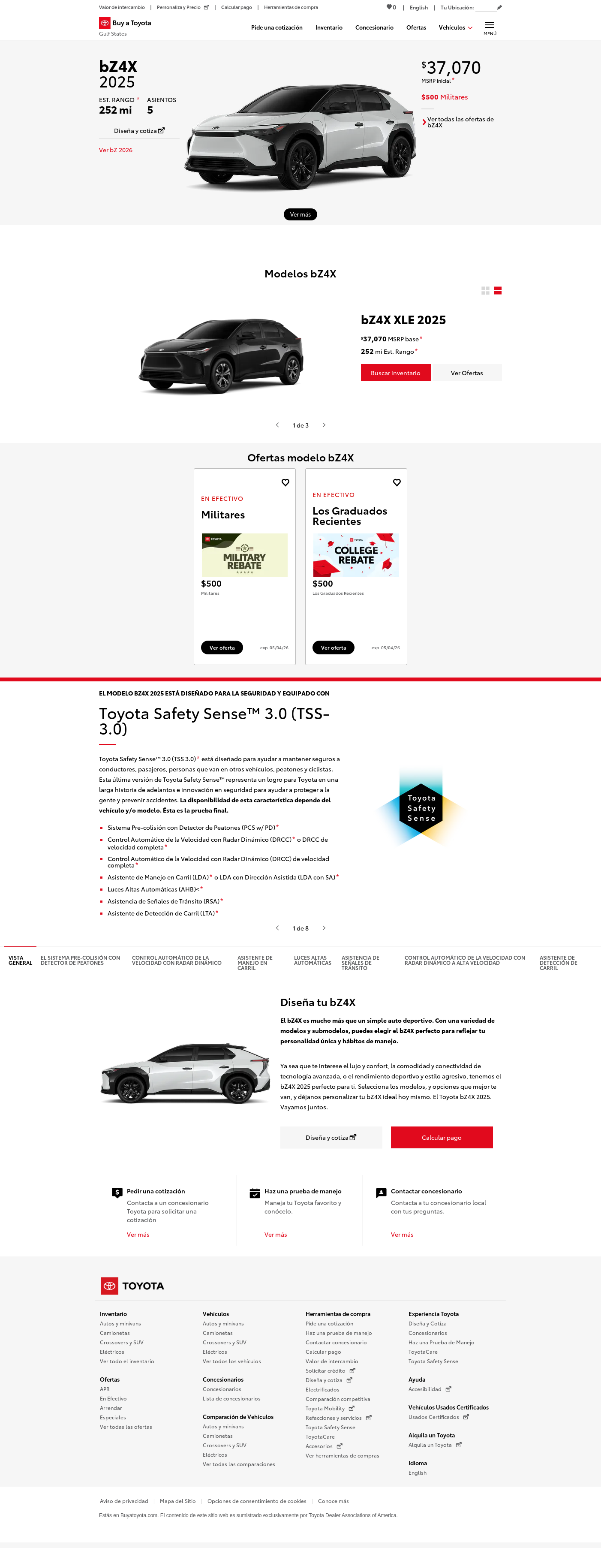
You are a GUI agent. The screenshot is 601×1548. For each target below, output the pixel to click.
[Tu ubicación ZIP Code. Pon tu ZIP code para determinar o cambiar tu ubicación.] (486, 7)
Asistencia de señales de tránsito (360, 966)
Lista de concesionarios (232, 1401)
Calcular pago (323, 1354)
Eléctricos (112, 1354)
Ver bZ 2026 (115, 149)
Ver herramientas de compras (342, 1458)
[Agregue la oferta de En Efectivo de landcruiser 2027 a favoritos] (285, 482)
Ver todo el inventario (127, 1364)
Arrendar (111, 1411)
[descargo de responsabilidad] (138, 100)
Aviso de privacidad (124, 1504)
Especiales (113, 1420)
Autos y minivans (120, 1326)
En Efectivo (113, 1401)
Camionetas (115, 1336)
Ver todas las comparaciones (239, 1467)
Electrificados (323, 1392)
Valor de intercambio (332, 1364)
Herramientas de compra (338, 1317)
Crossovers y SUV (122, 1345)
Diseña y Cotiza (428, 1326)
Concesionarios (223, 1382)
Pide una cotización (329, 1326)
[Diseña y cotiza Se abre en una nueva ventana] (139, 130)
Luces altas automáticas (312, 963)
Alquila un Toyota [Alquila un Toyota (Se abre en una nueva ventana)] (435, 1448)
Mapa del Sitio (178, 1504)
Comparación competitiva (338, 1402)
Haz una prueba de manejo (339, 1336)
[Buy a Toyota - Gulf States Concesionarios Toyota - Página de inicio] (128, 28)
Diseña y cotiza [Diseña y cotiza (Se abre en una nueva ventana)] (329, 1383)
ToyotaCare (320, 1439)
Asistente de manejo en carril (255, 966)
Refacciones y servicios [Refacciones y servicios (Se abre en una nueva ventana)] (339, 1421)
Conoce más (333, 1504)
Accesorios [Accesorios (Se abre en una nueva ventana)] (324, 1449)
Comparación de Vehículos (238, 1420)
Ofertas (110, 1382)
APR (105, 1392)
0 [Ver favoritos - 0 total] (391, 6)
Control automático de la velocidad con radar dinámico (177, 963)
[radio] (485, 290)
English (418, 1475)
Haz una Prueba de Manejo (442, 1345)
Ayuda (417, 1382)
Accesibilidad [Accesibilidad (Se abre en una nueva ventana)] (430, 1392)
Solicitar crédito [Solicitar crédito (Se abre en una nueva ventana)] (330, 1374)
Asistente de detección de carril (558, 966)
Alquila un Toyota (432, 1438)
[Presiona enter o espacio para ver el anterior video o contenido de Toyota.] (277, 425)
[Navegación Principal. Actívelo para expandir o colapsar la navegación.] (490, 27)
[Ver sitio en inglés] (419, 7)
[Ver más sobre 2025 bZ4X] (300, 214)
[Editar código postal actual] (499, 7)
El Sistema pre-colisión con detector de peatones (80, 963)
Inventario (113, 1317)
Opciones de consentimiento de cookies (257, 1504)
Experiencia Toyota (434, 1317)
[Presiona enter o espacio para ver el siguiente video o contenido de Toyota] (324, 425)
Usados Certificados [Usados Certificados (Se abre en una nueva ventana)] (439, 1420)
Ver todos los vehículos (232, 1364)
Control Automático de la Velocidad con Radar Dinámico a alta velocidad (465, 963)
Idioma (418, 1466)
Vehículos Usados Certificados (449, 1410)
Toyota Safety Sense (330, 1430)
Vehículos (216, 1317)
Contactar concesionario (336, 1345)
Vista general (20, 963)
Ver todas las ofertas (126, 1430)
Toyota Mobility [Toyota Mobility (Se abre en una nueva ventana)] (330, 1411)
